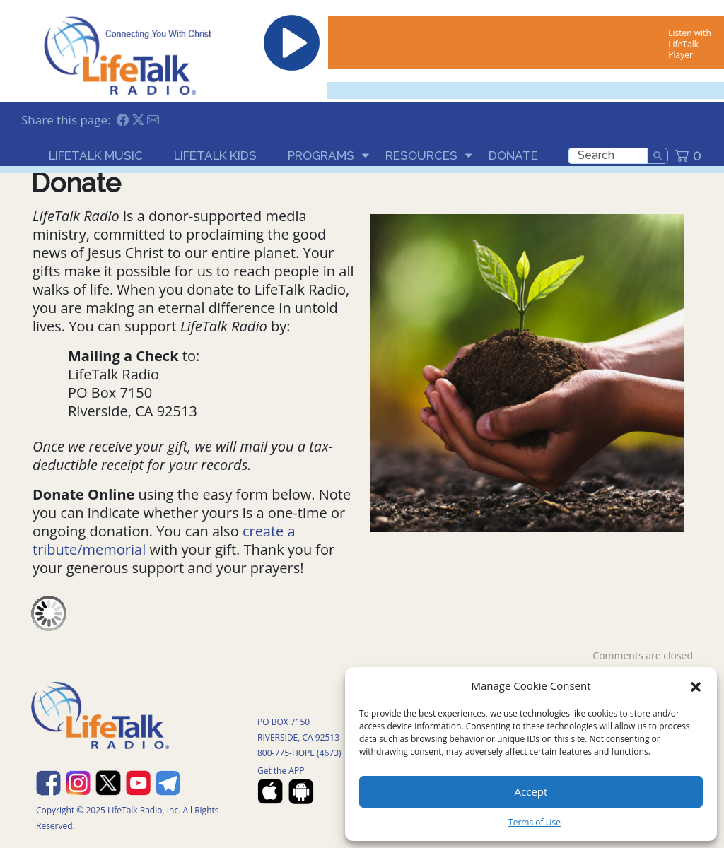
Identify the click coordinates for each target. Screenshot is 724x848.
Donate (513, 155)
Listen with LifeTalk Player (689, 44)
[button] (696, 685)
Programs (321, 155)
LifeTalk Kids (215, 155)
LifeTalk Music (96, 155)
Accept (531, 791)
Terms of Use (534, 822)
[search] (608, 156)
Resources (421, 155)
